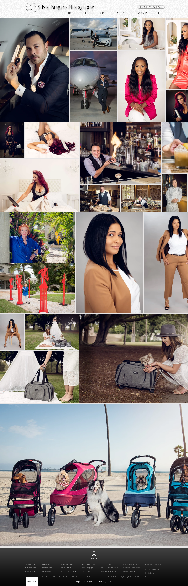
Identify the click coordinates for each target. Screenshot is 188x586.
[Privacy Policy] (32, 581)
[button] (85, 12)
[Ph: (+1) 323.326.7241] (151, 7)
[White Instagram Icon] (94, 554)
